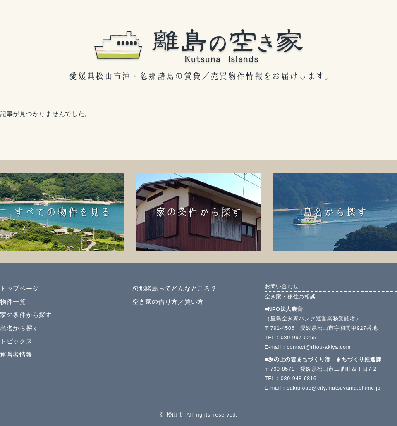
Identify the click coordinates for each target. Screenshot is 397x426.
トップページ (19, 288)
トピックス (16, 341)
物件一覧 (13, 301)
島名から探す (19, 328)
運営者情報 (16, 354)
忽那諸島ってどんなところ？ (174, 288)
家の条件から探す (26, 315)
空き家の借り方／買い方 (168, 301)
